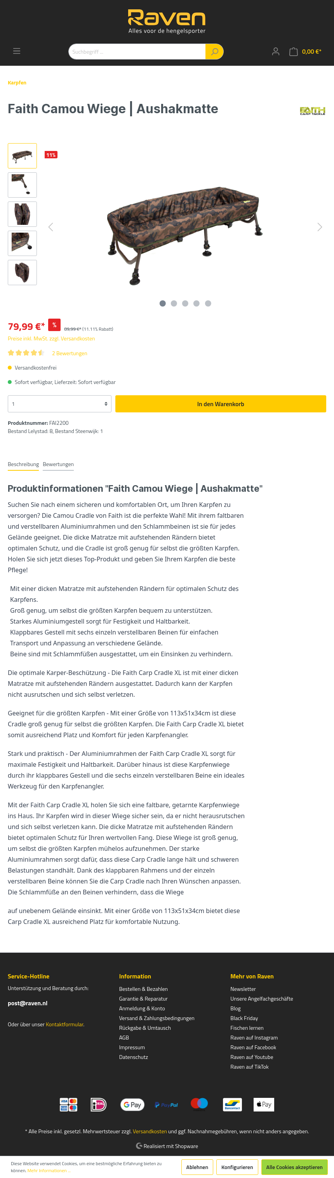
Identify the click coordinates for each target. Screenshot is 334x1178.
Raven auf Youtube (251, 1057)
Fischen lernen (246, 1028)
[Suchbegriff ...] (137, 52)
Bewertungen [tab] (58, 464)
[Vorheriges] (50, 227)
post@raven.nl (27, 1003)
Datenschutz (133, 1057)
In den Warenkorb (220, 403)
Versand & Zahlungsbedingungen (157, 1018)
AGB (124, 1037)
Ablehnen (197, 1167)
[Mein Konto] (276, 51)
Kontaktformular (64, 1024)
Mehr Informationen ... (49, 1170)
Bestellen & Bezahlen (143, 989)
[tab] (23, 464)
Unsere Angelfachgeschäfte (261, 998)
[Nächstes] (320, 227)
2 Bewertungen (69, 353)
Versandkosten (150, 1131)
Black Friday (244, 1018)
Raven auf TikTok (249, 1066)
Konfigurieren (237, 1167)
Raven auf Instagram (254, 1037)
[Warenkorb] (305, 51)
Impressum (132, 1047)
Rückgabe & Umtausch (145, 1028)
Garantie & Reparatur (143, 998)
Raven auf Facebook (253, 1047)
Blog (235, 1008)
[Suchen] (214, 52)
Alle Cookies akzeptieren (294, 1167)
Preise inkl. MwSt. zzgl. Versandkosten (51, 338)
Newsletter (243, 989)
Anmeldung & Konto (142, 1008)
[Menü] (17, 51)
